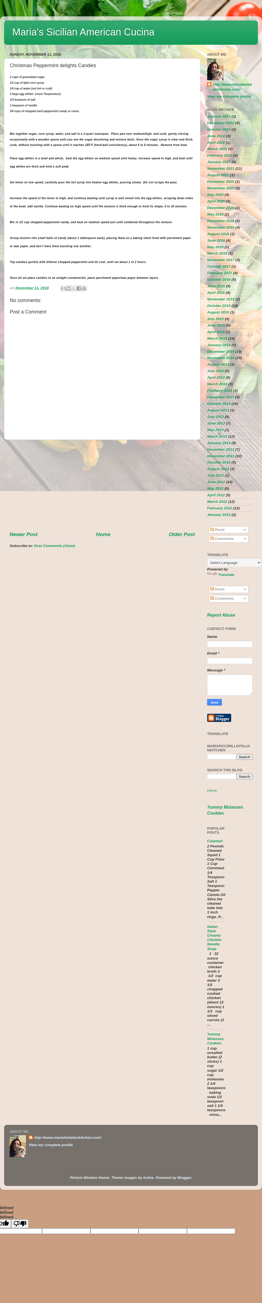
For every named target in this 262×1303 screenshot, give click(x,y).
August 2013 (218, 410)
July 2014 (215, 371)
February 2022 (219, 155)
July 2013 (215, 417)
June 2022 (216, 136)
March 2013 (217, 436)
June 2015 (216, 325)
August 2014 (218, 364)
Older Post (182, 534)
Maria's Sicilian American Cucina (83, 32)
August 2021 (218, 175)
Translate (220, 575)
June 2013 (216, 423)
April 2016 (216, 293)
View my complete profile (229, 96)
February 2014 (219, 390)
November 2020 (220, 188)
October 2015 (219, 306)
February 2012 (219, 508)
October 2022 (219, 129)
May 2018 (215, 247)
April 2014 (216, 377)
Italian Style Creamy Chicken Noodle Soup (214, 938)
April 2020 (216, 201)
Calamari (215, 841)
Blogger (184, 1178)
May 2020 (215, 195)
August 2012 (218, 469)
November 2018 (220, 227)
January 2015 (219, 345)
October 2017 (219, 266)
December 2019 (220, 208)
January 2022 (219, 162)
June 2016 (216, 286)
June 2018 (216, 240)
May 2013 (215, 430)
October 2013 (219, 404)
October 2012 (219, 462)
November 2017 (220, 260)
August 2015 (218, 312)
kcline (148, 1178)
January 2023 (219, 116)
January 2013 (219, 443)
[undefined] (20, 1223)
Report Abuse (221, 615)
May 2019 (215, 214)
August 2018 (218, 234)
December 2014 (220, 351)
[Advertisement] (102, 485)
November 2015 (220, 299)
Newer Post (24, 534)
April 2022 (216, 143)
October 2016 (219, 279)
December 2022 (220, 123)
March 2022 (217, 149)
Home (103, 534)
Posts (217, 530)
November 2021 (220, 168)
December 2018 (220, 221)
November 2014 (220, 358)
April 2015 (216, 332)
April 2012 (216, 495)
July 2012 (215, 475)
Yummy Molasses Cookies (215, 1038)
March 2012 (217, 502)
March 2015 (217, 338)
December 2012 (220, 449)
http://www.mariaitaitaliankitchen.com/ (232, 87)
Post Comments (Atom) (54, 546)
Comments (222, 539)
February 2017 (219, 273)
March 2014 (217, 384)
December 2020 (220, 182)
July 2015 (215, 319)
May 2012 (215, 488)
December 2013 (220, 397)
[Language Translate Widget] (234, 562)
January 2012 (219, 515)
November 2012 (220, 456)
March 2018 (217, 253)
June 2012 (216, 482)
